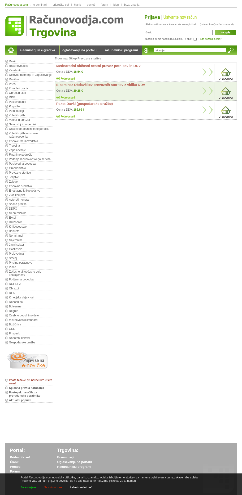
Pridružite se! (20, 457)
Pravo (12, 84)
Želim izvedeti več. (81, 487)
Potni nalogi (16, 110)
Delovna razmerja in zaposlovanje (30, 74)
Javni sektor (16, 244)
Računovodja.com (16, 4)
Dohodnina (16, 302)
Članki (14, 462)
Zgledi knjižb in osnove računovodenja (23, 135)
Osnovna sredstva (20, 186)
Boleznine (15, 306)
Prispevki (15, 333)
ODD (12, 329)
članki (78, 4)
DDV (12, 97)
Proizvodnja (16, 253)
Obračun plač (17, 92)
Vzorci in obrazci (19, 120)
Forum (15, 471)
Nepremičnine (17, 213)
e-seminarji (40, 4)
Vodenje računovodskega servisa (30, 159)
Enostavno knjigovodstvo (24, 190)
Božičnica (15, 324)
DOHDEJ (15, 284)
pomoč (91, 4)
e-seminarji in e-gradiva (37, 50)
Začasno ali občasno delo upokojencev (25, 273)
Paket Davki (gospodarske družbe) (84, 104)
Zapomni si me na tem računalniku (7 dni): (168, 38)
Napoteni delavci (19, 338)
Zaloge (13, 181)
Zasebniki (15, 70)
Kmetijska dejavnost (21, 297)
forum (104, 4)
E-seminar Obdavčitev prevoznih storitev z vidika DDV (100, 85)
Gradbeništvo (17, 168)
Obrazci (14, 288)
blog (116, 4)
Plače (12, 267)
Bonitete (14, 231)
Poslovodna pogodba (22, 163)
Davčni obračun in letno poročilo (29, 128)
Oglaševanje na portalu (74, 462)
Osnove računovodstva (23, 141)
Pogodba (14, 106)
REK (12, 293)
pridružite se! (61, 4)
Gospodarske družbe (22, 342)
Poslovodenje (17, 102)
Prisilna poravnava (20, 262)
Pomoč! (16, 466)
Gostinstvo (15, 249)
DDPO (13, 208)
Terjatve (14, 177)
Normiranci (16, 235)
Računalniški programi (74, 466)
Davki (12, 61)
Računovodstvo (19, 66)
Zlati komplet (17, 195)
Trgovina (14, 145)
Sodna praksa (17, 204)
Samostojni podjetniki (22, 124)
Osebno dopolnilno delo (24, 315)
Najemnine (15, 240)
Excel (12, 217)
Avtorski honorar (19, 199)
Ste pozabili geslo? (210, 38)
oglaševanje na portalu (79, 50)
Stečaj (13, 258)
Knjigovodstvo (18, 226)
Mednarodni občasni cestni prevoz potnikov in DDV (98, 66)
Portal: (17, 450)
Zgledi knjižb (17, 115)
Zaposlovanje (17, 150)
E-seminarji (65, 457)
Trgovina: (67, 450)
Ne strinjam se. (53, 487)
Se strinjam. (29, 487)
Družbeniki (15, 222)
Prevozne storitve (20, 172)
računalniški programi (121, 50)
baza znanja (131, 4)
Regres (13, 311)
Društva (14, 79)
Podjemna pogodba (21, 279)
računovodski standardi (23, 320)
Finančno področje (20, 154)
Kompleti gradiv (19, 88)
